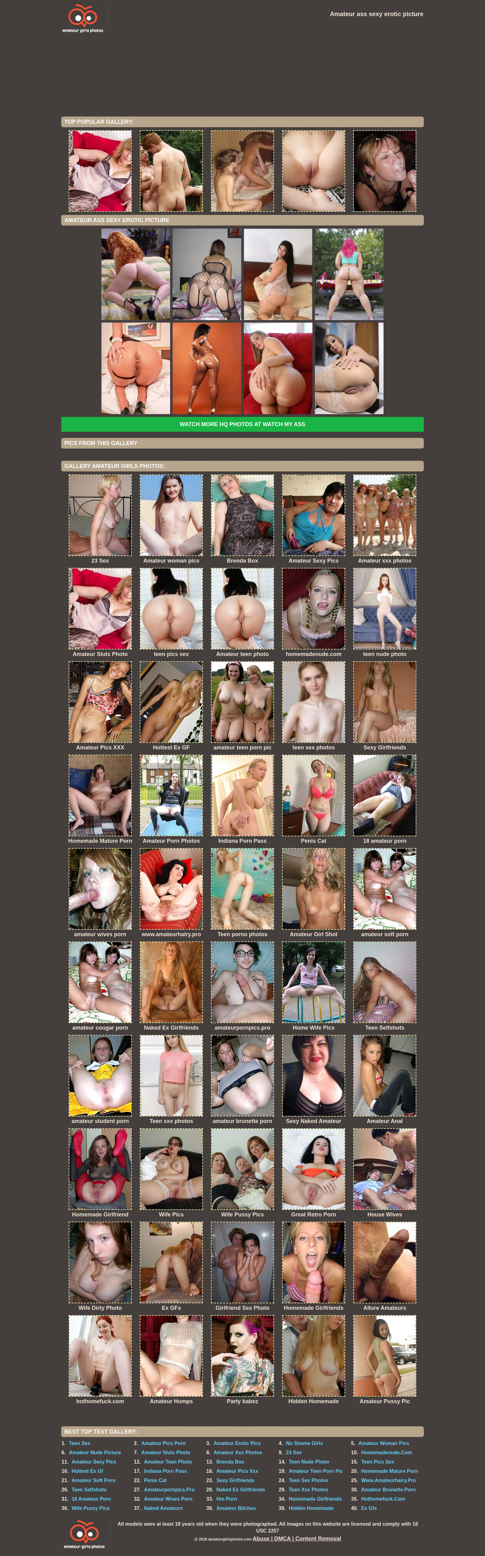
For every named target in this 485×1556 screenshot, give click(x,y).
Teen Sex (79, 1443)
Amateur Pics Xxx (237, 1471)
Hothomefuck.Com (383, 1499)
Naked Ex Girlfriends (241, 1489)
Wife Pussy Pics (91, 1508)
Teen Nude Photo (309, 1461)
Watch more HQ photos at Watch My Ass (242, 424)
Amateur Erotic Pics (237, 1443)
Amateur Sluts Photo (165, 1452)
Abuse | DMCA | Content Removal (297, 1539)
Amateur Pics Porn (163, 1443)
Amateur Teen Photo (168, 1461)
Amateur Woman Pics (383, 1443)
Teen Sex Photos (308, 1480)
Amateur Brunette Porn (388, 1489)
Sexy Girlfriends (236, 1480)
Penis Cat (155, 1480)
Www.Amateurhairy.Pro (388, 1480)
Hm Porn (227, 1499)
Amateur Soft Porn (93, 1480)
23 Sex (294, 1452)
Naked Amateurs (163, 1508)
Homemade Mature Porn (389, 1471)
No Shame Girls (304, 1443)
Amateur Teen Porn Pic (316, 1471)
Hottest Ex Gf (87, 1471)
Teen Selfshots (89, 1489)
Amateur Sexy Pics (94, 1461)
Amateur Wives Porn (168, 1499)
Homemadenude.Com (386, 1452)
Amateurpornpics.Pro (169, 1489)
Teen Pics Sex (377, 1461)
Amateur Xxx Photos (238, 1452)
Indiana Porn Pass (165, 1471)
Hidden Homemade (311, 1508)
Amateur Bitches (236, 1508)
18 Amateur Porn (91, 1499)
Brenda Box (230, 1461)
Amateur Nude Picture (95, 1452)
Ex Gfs (369, 1508)
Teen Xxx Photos (308, 1489)
